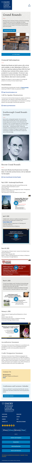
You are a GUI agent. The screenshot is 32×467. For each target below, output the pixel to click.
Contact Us (4, 421)
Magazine (19, 414)
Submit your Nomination (9, 105)
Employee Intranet (21, 421)
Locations (4, 414)
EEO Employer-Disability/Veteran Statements (11, 455)
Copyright (22, 455)
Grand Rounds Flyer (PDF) (9, 30)
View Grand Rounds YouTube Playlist (12, 177)
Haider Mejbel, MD (7, 222)
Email (4, 377)
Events (18, 416)
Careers (4, 419)
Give (18, 419)
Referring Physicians (16, 446)
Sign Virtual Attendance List (10, 92)
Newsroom (4, 416)
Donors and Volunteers (16, 450)
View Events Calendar (8, 395)
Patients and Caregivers (16, 437)
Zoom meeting (24, 87)
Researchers (16, 442)
